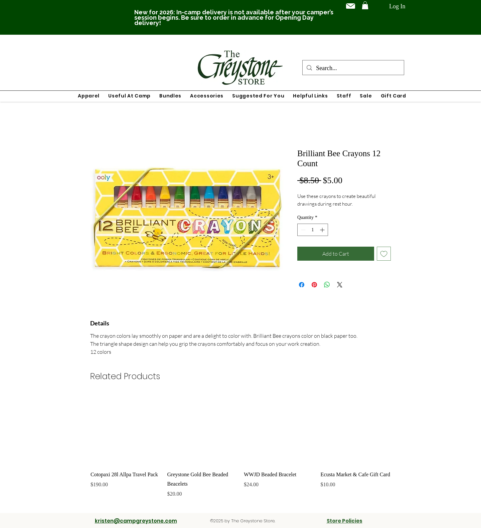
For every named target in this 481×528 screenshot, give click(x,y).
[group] (240, 451)
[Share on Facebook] (302, 285)
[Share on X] (340, 285)
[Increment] (323, 230)
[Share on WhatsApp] (327, 285)
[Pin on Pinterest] (314, 285)
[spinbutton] (313, 230)
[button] (365, 5)
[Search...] (353, 68)
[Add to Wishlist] (384, 254)
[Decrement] (302, 230)
